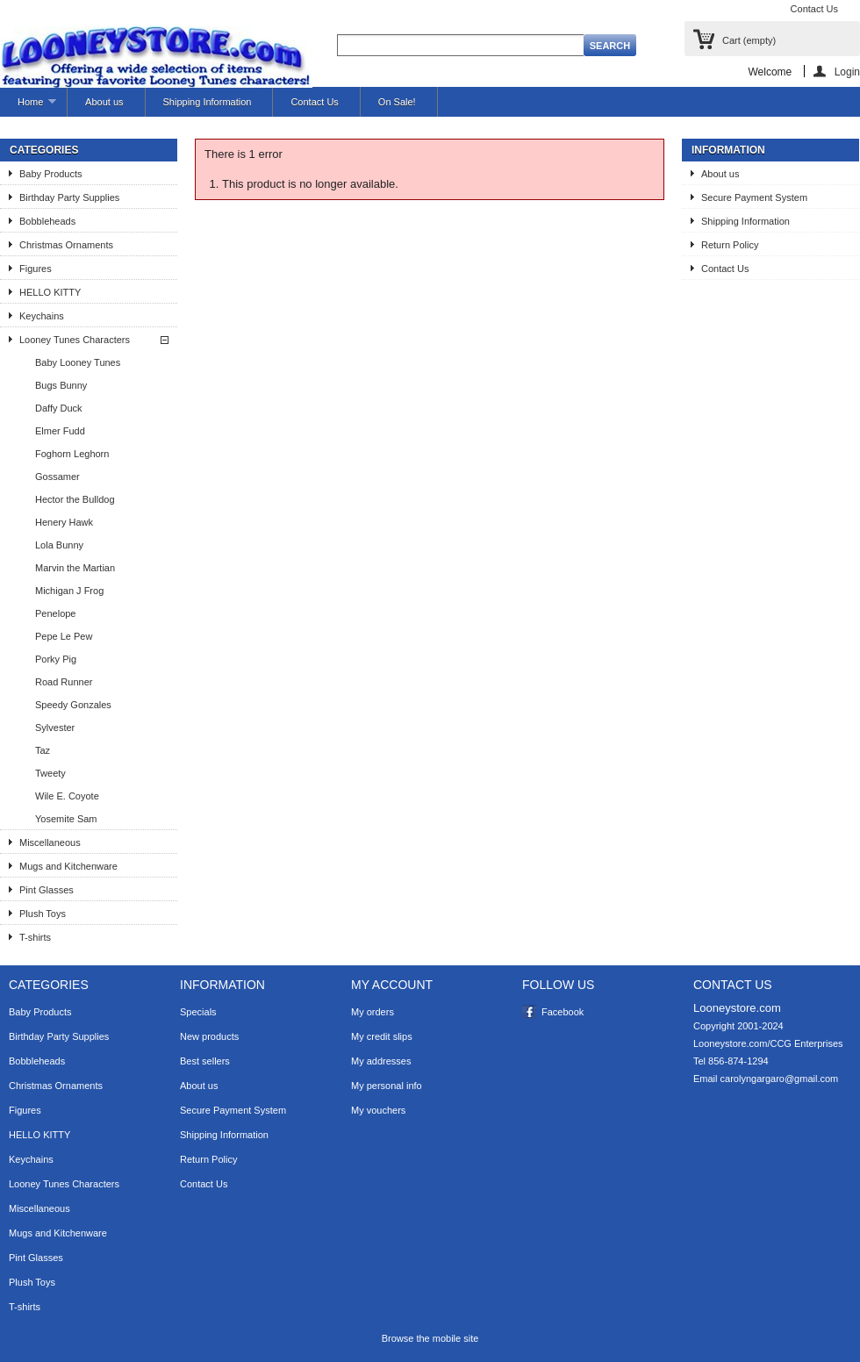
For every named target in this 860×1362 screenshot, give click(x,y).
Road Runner (63, 682)
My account (392, 985)
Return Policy (729, 245)
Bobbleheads (47, 221)
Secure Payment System (754, 197)
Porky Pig (55, 659)
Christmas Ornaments (66, 245)
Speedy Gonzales (73, 704)
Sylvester (55, 727)
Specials (198, 1012)
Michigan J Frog (69, 590)
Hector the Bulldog (75, 499)
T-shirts (35, 937)
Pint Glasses (46, 890)
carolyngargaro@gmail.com (779, 1078)
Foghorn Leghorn (72, 453)
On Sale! (397, 102)
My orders (372, 1012)
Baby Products (50, 173)
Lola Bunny (59, 545)
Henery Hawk (64, 522)
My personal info (386, 1085)
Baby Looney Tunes (77, 362)
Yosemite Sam (66, 819)
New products (209, 1036)
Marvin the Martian (75, 568)
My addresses (381, 1061)
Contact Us (814, 9)
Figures (35, 268)
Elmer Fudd (60, 431)
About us (104, 102)
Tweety (50, 773)
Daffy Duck (58, 408)
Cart (749, 40)
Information (728, 150)
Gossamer (57, 476)
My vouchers (378, 1110)
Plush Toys (42, 913)
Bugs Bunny (61, 385)
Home (28, 107)
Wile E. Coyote (67, 796)
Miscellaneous (50, 842)
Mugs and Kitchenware (68, 866)
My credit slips (381, 1036)
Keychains (41, 316)
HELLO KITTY (50, 292)
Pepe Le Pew (63, 636)
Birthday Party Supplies (69, 197)
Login (847, 71)
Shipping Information (207, 102)
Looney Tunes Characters (74, 339)
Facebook (562, 1012)
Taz (42, 750)
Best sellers (205, 1061)
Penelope (55, 613)
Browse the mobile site (430, 1338)
